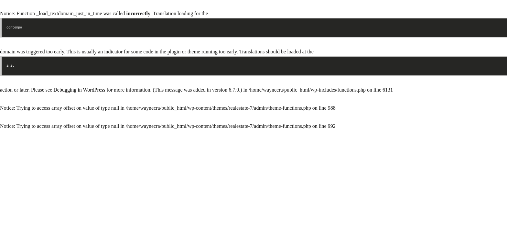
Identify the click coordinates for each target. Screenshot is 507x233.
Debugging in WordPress (79, 90)
